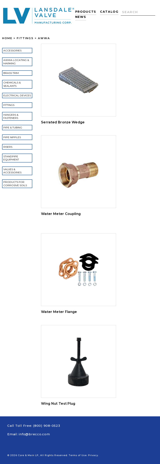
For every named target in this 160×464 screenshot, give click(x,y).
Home (7, 38)
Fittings (25, 38)
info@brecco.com (34, 434)
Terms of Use (77, 455)
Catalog (109, 12)
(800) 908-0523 (46, 426)
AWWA (44, 38)
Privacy (93, 455)
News (80, 17)
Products (85, 12)
